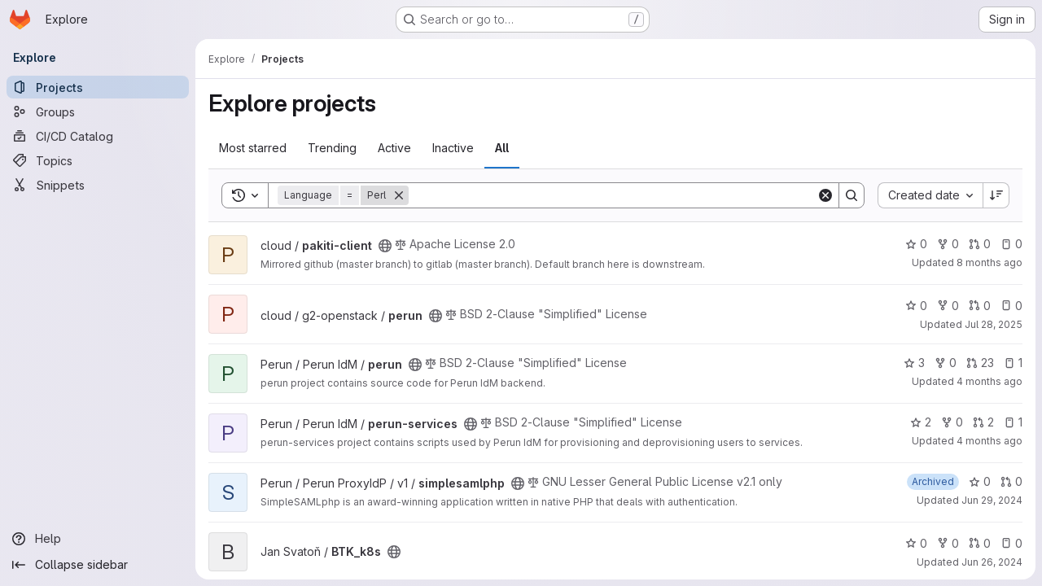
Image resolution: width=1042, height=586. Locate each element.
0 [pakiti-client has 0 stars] (916, 244)
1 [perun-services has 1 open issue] (1013, 422)
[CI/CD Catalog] (98, 136)
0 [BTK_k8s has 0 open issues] (1011, 543)
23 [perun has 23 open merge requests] (980, 363)
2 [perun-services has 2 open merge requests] (983, 422)
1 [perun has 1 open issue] (1013, 363)
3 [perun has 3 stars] (914, 363)
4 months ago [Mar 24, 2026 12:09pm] (989, 381)
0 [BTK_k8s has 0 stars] (916, 543)
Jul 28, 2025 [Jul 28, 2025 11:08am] (993, 324)
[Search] (612, 195)
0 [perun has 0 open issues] (1011, 306)
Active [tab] (394, 148)
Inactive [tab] (453, 148)
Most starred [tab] (253, 148)
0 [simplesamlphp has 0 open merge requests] (1011, 481)
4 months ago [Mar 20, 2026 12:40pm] (989, 441)
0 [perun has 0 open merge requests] (980, 306)
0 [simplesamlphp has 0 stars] (980, 481)
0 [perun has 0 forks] (948, 306)
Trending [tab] (332, 148)
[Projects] (98, 87)
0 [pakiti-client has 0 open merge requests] (980, 244)
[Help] (98, 538)
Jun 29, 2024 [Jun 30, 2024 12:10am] (991, 500)
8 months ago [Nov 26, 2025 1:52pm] (989, 262)
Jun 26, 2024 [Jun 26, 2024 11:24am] (991, 562)
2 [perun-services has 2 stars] (920, 422)
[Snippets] (98, 184)
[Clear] (825, 195)
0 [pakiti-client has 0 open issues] (1011, 244)
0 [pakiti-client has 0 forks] (948, 244)
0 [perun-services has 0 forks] (952, 422)
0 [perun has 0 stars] (916, 306)
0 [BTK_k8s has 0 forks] (948, 543)
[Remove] (399, 195)
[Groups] (98, 111)
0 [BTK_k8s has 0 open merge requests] (980, 543)
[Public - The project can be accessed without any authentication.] (385, 245)
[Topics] (98, 160)
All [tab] (502, 148)
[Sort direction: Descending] (996, 195)
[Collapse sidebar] (98, 564)
